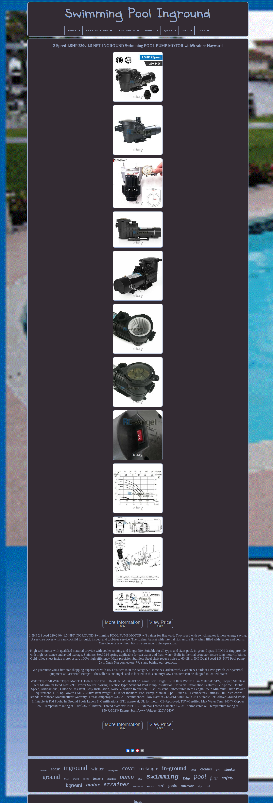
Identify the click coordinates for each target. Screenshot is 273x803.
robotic (44, 770)
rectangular (113, 770)
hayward (74, 785)
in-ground (174, 768)
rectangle (148, 768)
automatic (187, 786)
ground (51, 776)
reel (208, 786)
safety (227, 777)
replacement (138, 787)
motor (93, 784)
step (200, 786)
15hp (186, 778)
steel (161, 786)
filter (214, 778)
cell (218, 769)
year (193, 769)
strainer (116, 785)
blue (140, 778)
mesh (76, 778)
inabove (98, 778)
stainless (111, 779)
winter (97, 768)
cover (128, 768)
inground (75, 767)
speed (86, 778)
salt (66, 778)
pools (172, 785)
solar (55, 768)
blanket (229, 769)
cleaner (206, 769)
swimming (162, 776)
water (150, 786)
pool (200, 776)
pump (127, 776)
